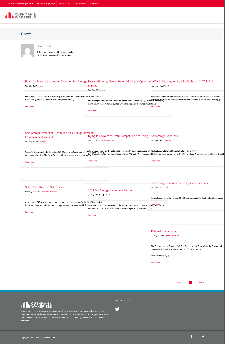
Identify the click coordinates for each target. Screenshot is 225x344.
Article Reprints (107, 140)
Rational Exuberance (163, 231)
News (40, 86)
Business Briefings (49, 191)
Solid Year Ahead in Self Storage (44, 187)
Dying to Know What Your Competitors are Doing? (118, 136)
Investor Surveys (172, 235)
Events (167, 140)
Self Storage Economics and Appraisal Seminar (179, 183)
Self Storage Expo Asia (164, 136)
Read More (29, 106)
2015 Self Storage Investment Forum (109, 190)
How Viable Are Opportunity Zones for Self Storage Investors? (62, 81)
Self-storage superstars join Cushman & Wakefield (182, 81)
